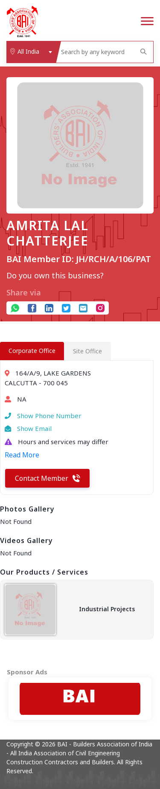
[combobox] (31, 52)
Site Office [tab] (87, 351)
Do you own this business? (55, 275)
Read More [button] (22, 455)
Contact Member (47, 478)
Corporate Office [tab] (32, 351)
